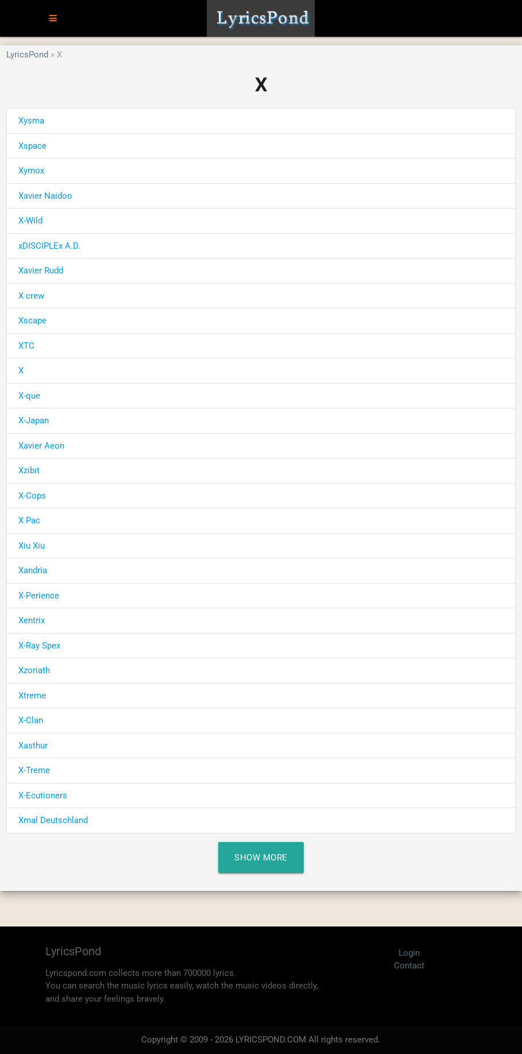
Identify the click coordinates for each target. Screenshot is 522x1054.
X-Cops (32, 496)
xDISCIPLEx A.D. (49, 246)
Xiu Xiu (31, 545)
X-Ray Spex (39, 645)
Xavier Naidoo (45, 196)
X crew (31, 296)
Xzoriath (34, 670)
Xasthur (33, 745)
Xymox (31, 170)
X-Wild (30, 220)
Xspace (32, 146)
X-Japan (33, 420)
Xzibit (29, 470)
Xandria (32, 570)
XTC (26, 346)
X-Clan (30, 720)
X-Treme (34, 770)
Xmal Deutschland (53, 820)
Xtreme (32, 695)
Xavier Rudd (40, 270)
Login (409, 953)
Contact (409, 965)
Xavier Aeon (41, 446)
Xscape (32, 320)
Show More (261, 857)
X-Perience (38, 595)
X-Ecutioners (42, 795)
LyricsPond (27, 54)
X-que (29, 396)
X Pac (29, 520)
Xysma (31, 120)
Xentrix (31, 620)
